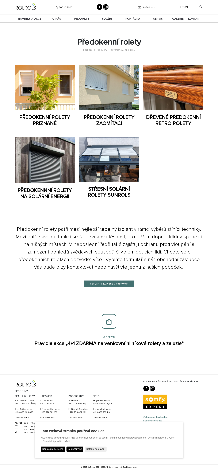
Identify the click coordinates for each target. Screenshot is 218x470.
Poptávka (132, 18)
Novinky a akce (29, 18)
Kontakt (194, 18)
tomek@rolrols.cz (52, 409)
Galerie (178, 18)
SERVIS (158, 18)
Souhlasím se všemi (53, 449)
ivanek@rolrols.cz (80, 409)
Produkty (81, 18)
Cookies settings (130, 467)
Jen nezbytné (75, 449)
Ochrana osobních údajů (155, 417)
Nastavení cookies (152, 420)
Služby (107, 18)
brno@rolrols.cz (104, 409)
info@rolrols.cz (149, 7)
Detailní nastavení (95, 449)
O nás (56, 18)
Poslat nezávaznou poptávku (109, 284)
